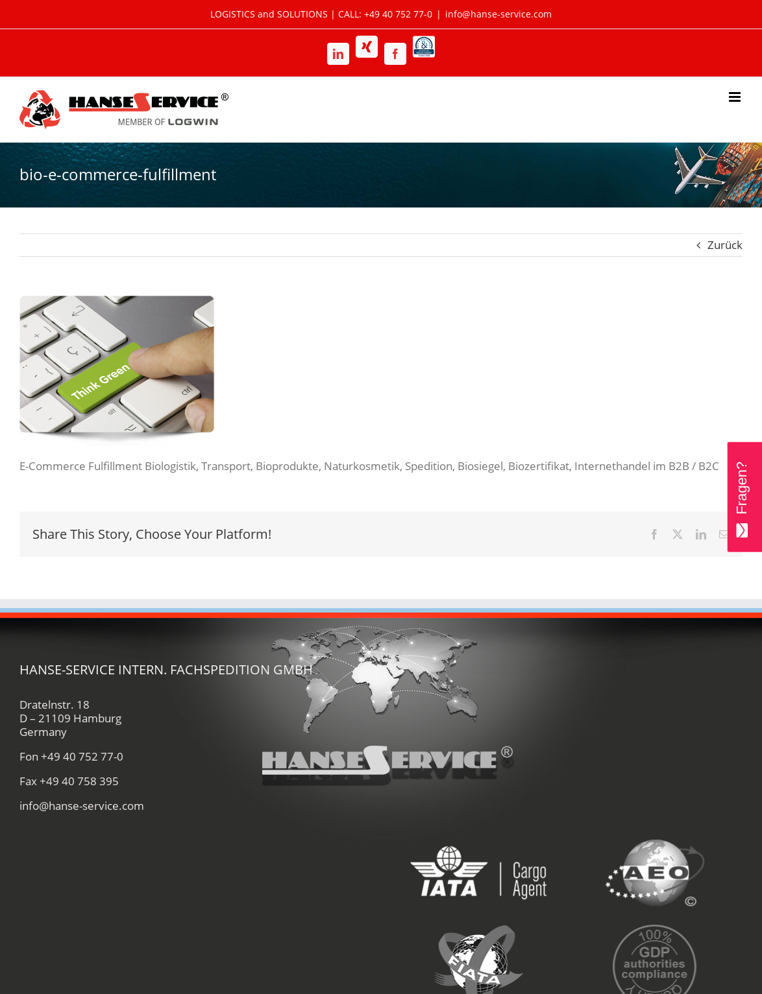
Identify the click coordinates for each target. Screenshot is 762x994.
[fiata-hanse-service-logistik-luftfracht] (478, 926)
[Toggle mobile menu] (736, 97)
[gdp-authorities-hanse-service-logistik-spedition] (654, 926)
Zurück (725, 244)
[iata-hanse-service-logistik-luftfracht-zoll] (478, 832)
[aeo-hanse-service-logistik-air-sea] (654, 832)
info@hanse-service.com (498, 14)
